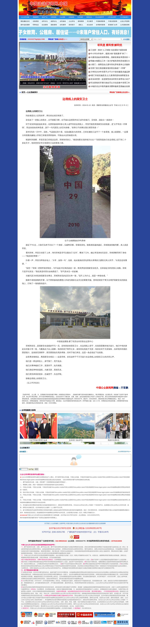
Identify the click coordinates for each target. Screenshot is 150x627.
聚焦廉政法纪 (25, 21)
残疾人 (81, 25)
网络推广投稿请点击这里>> (119, 92)
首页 (23, 92)
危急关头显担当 (113, 442)
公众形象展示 (32, 92)
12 (74, 80)
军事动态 (36, 25)
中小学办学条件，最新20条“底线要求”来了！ (109, 54)
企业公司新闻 (124, 21)
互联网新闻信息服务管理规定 (56, 482)
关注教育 (90, 21)
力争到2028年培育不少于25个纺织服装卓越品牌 (110, 72)
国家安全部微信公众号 (105, 105)
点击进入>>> (62, 39)
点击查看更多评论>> (124, 451)
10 (68, 80)
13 (77, 80)
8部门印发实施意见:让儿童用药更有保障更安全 (109, 75)
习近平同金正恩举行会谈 (38, 442)
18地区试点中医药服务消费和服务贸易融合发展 (110, 86)
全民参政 (63, 21)
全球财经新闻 (100, 25)
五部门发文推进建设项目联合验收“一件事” (108, 68)
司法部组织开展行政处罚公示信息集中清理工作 (110, 83)
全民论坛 (45, 21)
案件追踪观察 (25, 25)
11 (71, 80)
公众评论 (72, 21)
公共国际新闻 (124, 25)
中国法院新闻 (112, 21)
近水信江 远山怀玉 (76, 442)
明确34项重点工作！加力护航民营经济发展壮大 (110, 61)
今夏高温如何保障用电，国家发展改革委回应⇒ (110, 57)
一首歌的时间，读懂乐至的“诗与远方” (39, 83)
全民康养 (63, 25)
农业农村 (90, 25)
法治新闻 (45, 25)
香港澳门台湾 (112, 25)
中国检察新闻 (100, 21)
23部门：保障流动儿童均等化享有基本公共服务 (110, 65)
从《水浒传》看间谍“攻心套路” (65, 83)
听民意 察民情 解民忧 (110, 45)
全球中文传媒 (38, 7)
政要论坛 (54, 21)
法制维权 (36, 21)
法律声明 (62, 523)
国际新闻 (54, 25)
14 (81, 80)
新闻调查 (81, 21)
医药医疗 (72, 25)
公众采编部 (54, 523)
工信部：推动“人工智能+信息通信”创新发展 (108, 50)
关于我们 (47, 523)
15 (84, 80)
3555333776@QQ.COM (36, 39)
